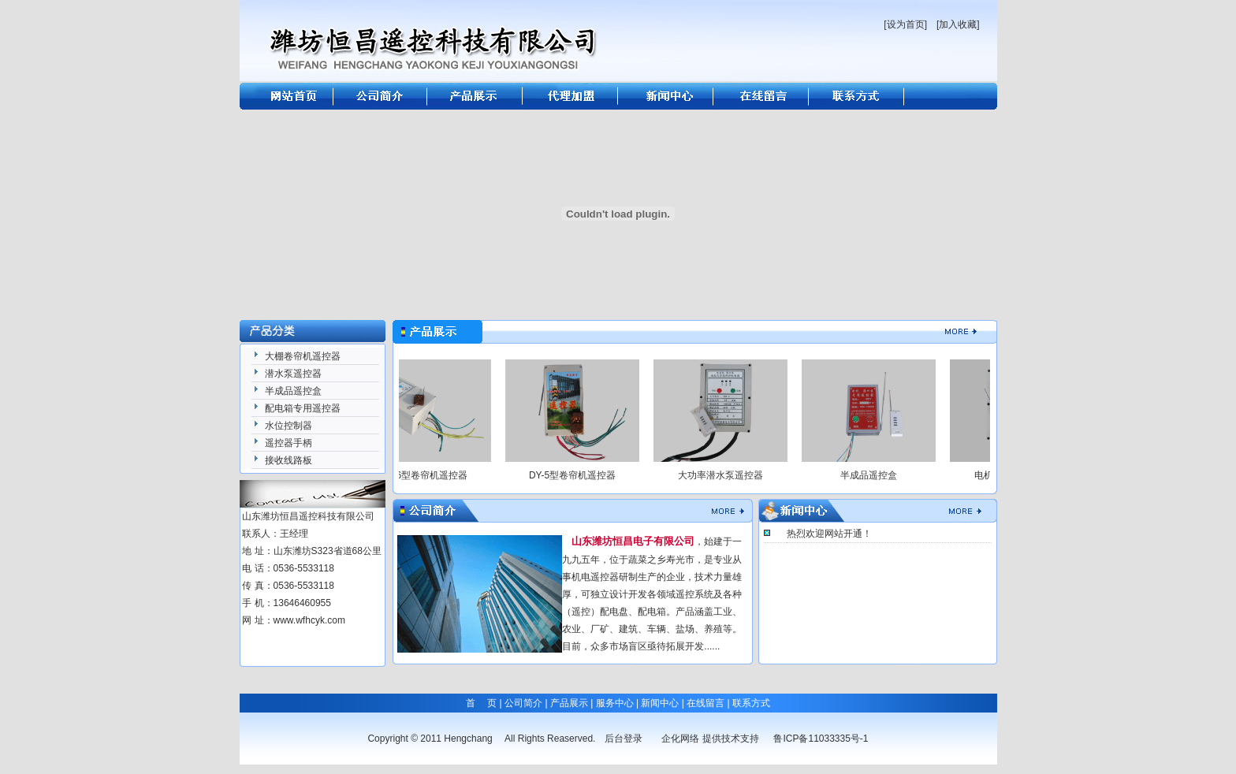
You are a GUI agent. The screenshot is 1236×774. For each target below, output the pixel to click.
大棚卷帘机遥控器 (303, 356)
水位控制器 (288, 425)
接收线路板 (288, 460)
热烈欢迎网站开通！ (829, 533)
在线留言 (705, 703)
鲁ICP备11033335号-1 (820, 738)
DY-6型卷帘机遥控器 (429, 475)
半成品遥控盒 (293, 390)
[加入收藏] (958, 24)
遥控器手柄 (288, 442)
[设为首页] (905, 24)
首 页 (481, 703)
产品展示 (569, 703)
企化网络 (680, 738)
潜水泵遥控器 (293, 373)
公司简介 (523, 703)
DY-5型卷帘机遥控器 (577, 475)
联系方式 (751, 703)
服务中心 (615, 703)
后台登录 (623, 738)
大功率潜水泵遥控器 (726, 475)
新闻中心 (660, 703)
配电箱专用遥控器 (303, 408)
